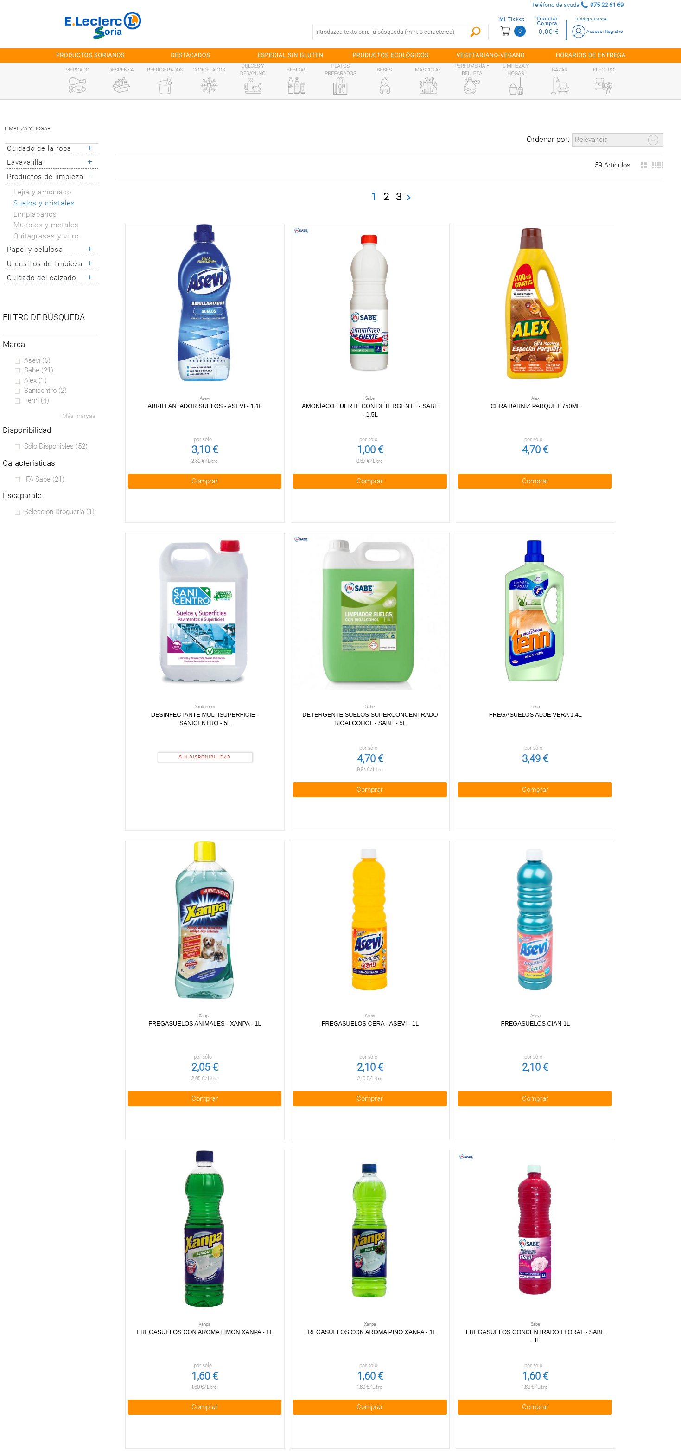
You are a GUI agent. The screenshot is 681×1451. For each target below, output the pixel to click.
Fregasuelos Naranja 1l (390, 1091)
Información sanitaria (87, 1395)
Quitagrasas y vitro (46, 236)
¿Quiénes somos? (86, 1337)
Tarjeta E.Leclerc (86, 1356)
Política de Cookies (259, 1356)
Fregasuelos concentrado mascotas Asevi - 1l (390, 851)
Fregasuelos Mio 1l (283, 1091)
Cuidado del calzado (41, 278)
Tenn (36, 400)
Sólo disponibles (56, 446)
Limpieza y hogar (28, 129)
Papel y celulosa (35, 249)
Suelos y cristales (44, 203)
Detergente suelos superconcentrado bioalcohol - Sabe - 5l (605, 354)
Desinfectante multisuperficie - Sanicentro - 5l (497, 354)
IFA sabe (44, 479)
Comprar (175, 420)
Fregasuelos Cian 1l (497, 594)
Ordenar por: (548, 139)
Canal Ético (87, 1376)
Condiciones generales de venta (258, 1317)
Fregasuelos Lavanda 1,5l (605, 843)
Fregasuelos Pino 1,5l (605, 1091)
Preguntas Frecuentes (86, 1317)
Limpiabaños (35, 214)
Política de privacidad (259, 1337)
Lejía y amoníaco (42, 192)
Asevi (37, 360)
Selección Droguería (59, 511)
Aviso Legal (258, 1376)
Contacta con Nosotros (258, 1395)
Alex (35, 380)
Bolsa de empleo (258, 1415)
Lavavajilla (25, 162)
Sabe (38, 370)
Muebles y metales (46, 225)
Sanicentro (45, 390)
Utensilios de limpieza (45, 264)
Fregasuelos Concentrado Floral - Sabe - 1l (282, 851)
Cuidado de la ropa (39, 148)
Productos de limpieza (45, 177)
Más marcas (78, 415)
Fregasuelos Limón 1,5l (175, 1091)
